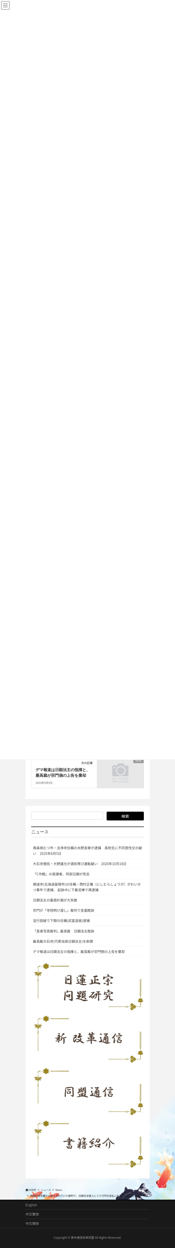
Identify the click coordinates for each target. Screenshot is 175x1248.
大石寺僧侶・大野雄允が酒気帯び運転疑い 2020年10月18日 (79, 863)
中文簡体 (32, 1223)
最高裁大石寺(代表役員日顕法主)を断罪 (63, 941)
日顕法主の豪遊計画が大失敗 (55, 900)
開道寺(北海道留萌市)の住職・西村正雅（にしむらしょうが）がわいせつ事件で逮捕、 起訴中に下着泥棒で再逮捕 (87, 887)
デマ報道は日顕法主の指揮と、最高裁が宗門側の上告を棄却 (79, 951)
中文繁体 (32, 1214)
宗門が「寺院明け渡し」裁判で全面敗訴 (63, 910)
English (31, 1204)
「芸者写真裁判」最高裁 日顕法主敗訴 (63, 931)
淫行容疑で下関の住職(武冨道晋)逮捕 (61, 920)
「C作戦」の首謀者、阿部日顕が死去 (61, 873)
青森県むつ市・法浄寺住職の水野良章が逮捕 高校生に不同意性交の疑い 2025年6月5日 (87, 850)
